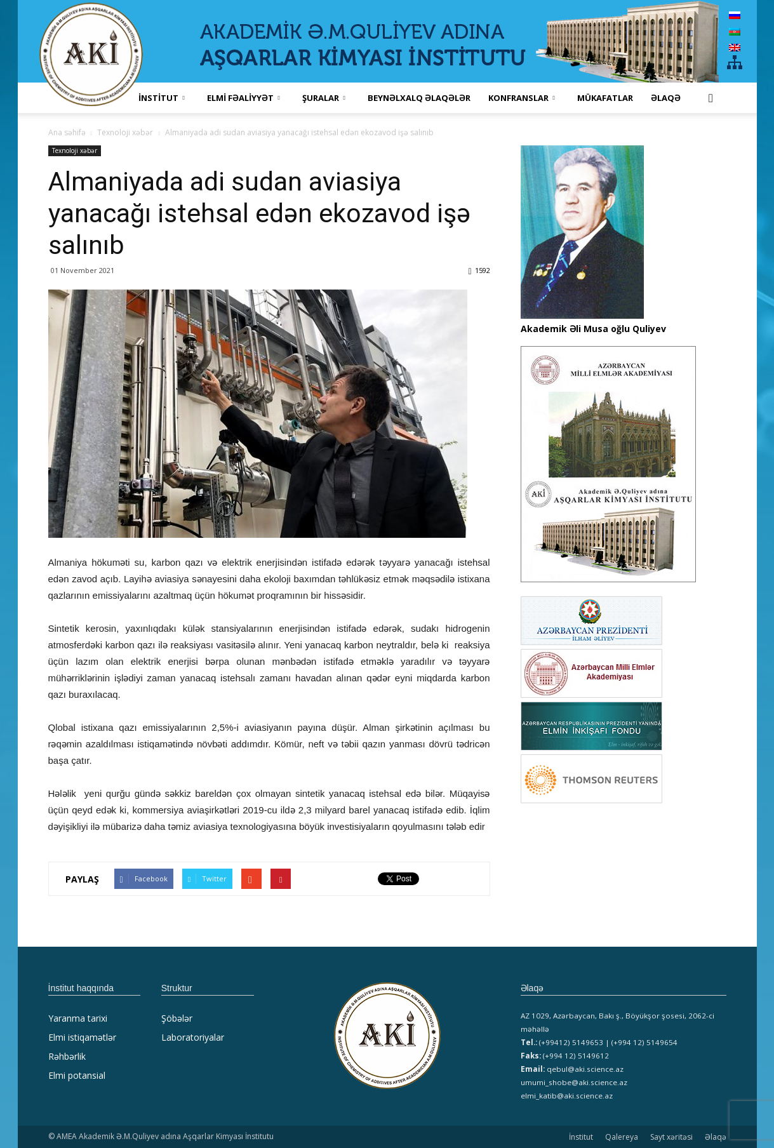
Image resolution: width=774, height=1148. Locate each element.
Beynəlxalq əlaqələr (419, 97)
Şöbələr (176, 1018)
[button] (711, 98)
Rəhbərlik (67, 1056)
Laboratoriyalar (192, 1037)
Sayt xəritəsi (671, 1136)
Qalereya (621, 1136)
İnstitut (581, 1136)
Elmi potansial (76, 1075)
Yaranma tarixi (77, 1018)
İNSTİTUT (161, 97)
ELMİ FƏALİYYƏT (243, 97)
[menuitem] (735, 15)
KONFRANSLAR (521, 97)
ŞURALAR (323, 97)
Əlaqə (666, 97)
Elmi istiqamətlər (82, 1037)
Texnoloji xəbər (74, 150)
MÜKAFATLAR (605, 97)
